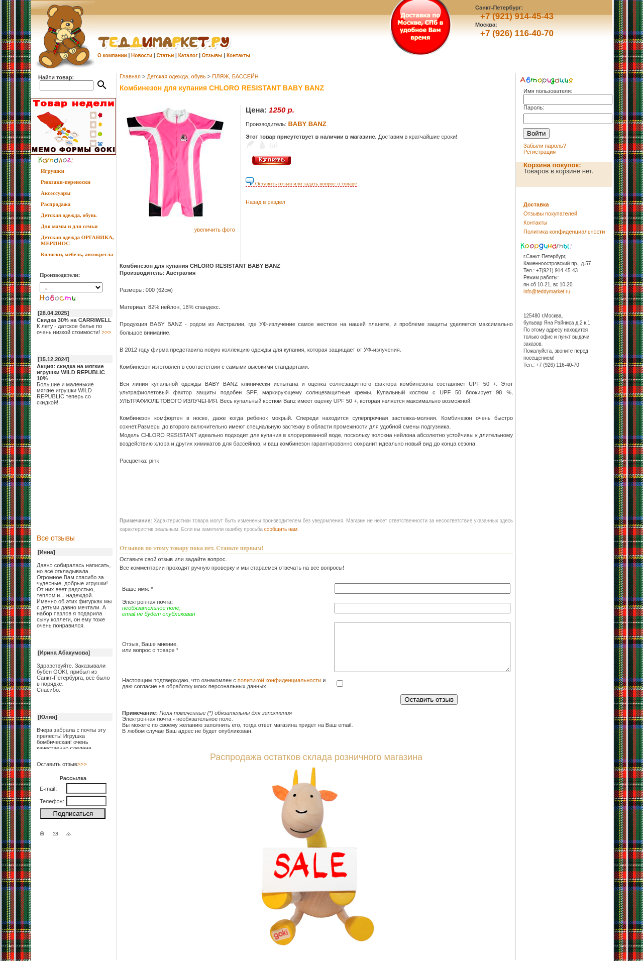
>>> (106, 332)
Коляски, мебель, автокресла (77, 254)
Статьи (165, 55)
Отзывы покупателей (550, 213)
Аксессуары (55, 193)
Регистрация (539, 152)
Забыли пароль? (544, 146)
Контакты (238, 55)
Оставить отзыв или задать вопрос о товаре (301, 183)
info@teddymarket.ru (546, 291)
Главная (130, 76)
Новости (141, 55)
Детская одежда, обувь (68, 215)
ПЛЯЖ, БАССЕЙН (235, 76)
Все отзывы (56, 538)
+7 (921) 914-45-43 (517, 16)
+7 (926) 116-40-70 (517, 33)
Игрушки (52, 171)
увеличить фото (214, 230)
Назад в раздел (265, 202)
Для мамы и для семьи (69, 226)
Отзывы (212, 55)
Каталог (188, 55)
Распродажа (55, 204)
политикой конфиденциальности (279, 680)
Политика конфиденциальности (564, 232)
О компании (112, 55)
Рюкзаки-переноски (65, 182)
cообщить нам (280, 529)
